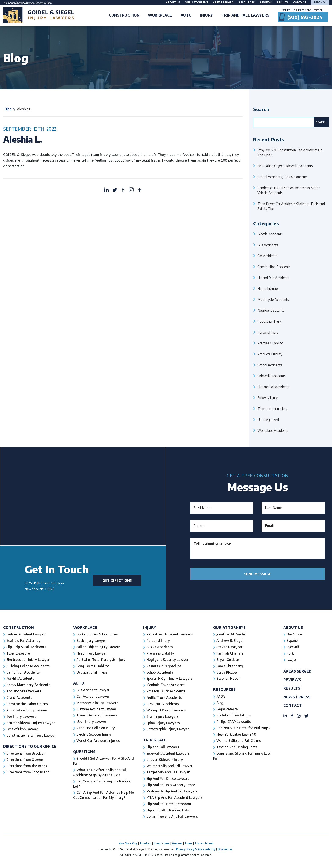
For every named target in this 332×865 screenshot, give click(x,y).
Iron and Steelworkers (23, 691)
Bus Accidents (267, 245)
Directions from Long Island (28, 773)
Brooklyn (145, 844)
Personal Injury (267, 332)
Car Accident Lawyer (93, 697)
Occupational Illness (92, 672)
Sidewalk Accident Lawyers (168, 754)
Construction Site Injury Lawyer (31, 736)
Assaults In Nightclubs (163, 666)
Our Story (294, 634)
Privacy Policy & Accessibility (195, 850)
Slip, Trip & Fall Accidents (26, 647)
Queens (177, 844)
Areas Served (223, 2)
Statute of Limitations (233, 716)
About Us (173, 2)
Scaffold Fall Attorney (23, 641)
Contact (299, 2)
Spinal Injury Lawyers (163, 723)
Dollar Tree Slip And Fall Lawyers (172, 817)
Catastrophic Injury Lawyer (167, 729)
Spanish (19, 2)
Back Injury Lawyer (91, 641)
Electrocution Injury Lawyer (28, 660)
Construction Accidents (273, 267)
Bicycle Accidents (270, 234)
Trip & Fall (155, 740)
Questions (84, 752)
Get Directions (117, 580)
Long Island (162, 844)
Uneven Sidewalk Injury (164, 760)
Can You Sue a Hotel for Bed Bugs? (243, 728)
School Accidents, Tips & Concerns (282, 177)
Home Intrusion (268, 288)
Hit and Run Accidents (273, 278)
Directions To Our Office (30, 747)
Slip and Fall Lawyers (162, 747)
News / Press (296, 697)
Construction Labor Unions (27, 704)
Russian (29, 2)
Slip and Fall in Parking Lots (167, 811)
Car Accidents (267, 256)
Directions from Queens (25, 760)
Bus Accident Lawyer (93, 690)
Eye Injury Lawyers (21, 717)
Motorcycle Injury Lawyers (97, 703)
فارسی (291, 660)
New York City (128, 844)
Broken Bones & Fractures (97, 634)
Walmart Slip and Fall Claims (238, 741)
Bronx (188, 844)
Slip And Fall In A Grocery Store (170, 786)
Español (320, 2)
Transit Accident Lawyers (96, 716)
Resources (246, 2)
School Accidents (269, 365)
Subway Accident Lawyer (96, 709)
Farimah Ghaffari (229, 653)
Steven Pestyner (229, 647)
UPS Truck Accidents (162, 704)
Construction (18, 627)
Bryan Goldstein (229, 660)
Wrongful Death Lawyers (166, 710)
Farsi (49, 2)
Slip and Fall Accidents (273, 387)
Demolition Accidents (23, 672)
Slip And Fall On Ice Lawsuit (167, 779)
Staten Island (204, 844)
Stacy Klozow (227, 672)
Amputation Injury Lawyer (27, 710)
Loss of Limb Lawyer (22, 729)
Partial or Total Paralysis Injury (100, 660)
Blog (7, 109)
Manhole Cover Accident (165, 685)
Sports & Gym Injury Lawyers (169, 679)
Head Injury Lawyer (91, 653)
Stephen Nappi (227, 679)
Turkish (39, 2)
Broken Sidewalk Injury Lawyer (30, 723)
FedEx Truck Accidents (164, 698)
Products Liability (269, 354)
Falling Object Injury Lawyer (98, 647)
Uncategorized (268, 420)
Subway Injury (267, 398)
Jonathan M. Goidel (231, 634)
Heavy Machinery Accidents (28, 685)
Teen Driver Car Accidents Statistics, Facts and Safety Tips (291, 206)
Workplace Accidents (272, 430)
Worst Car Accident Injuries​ (98, 741)
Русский (292, 647)
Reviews (265, 2)
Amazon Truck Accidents (165, 691)
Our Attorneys (196, 2)
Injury (149, 627)
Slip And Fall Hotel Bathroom (168, 805)
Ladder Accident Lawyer (26, 634)
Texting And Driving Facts (236, 747)
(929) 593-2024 (304, 17)
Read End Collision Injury (95, 728)
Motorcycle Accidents (273, 299)
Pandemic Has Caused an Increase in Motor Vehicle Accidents (288, 190)
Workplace (85, 627)
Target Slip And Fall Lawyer (168, 773)
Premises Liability (270, 343)
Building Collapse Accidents (28, 666)
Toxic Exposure (18, 653)
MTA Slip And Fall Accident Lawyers (174, 798)
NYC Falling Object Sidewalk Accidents (285, 166)
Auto (78, 683)
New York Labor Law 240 (236, 735)
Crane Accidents (19, 698)
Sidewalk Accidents (271, 376)
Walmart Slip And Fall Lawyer (169, 767)
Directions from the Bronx (26, 767)
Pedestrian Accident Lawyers (169, 634)
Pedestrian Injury (269, 321)
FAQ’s (220, 697)
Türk (290, 653)
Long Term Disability (92, 666)
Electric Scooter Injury (93, 735)
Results (282, 2)
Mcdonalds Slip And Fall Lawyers (172, 792)
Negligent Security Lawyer (167, 660)
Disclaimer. (225, 850)
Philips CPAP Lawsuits (233, 722)
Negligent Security (270, 310)
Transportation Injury (272, 409)
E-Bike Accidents (159, 647)
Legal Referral (227, 709)
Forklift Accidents (20, 679)
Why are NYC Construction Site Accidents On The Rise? (289, 152)
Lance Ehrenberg (229, 666)
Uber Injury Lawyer (91, 722)
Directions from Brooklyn (26, 754)
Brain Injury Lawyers (162, 717)
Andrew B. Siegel (229, 641)
